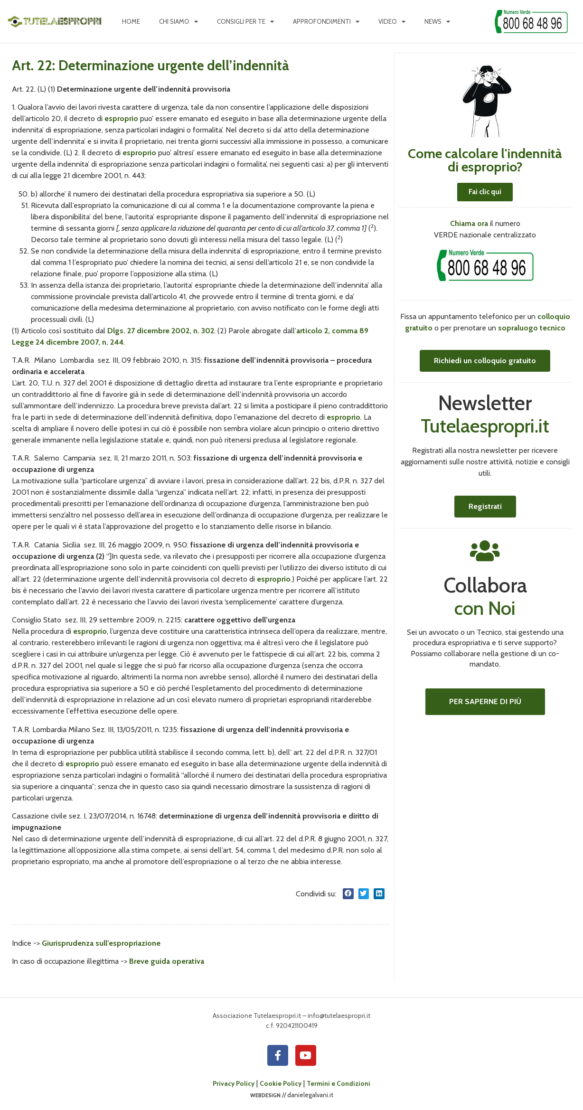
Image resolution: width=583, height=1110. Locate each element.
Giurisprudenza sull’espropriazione (101, 943)
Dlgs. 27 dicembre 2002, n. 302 (160, 330)
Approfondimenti (326, 21)
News (437, 21)
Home (131, 21)
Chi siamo (178, 21)
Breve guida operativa (166, 961)
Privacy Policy (233, 1083)
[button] (348, 893)
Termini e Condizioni (338, 1083)
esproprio (121, 118)
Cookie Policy (280, 1083)
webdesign (265, 1095)
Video (391, 21)
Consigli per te (245, 21)
